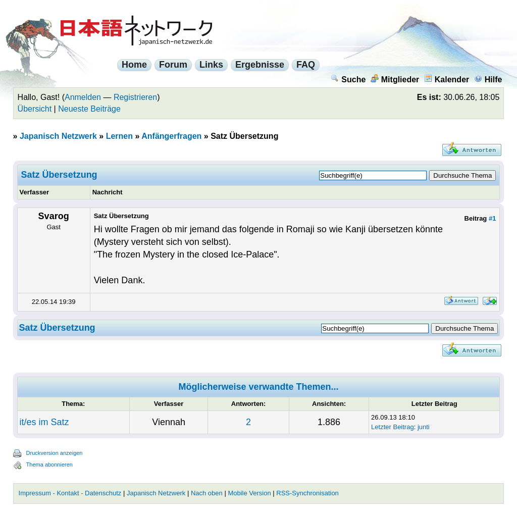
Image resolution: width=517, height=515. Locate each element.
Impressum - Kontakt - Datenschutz (70, 493)
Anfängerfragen (171, 136)
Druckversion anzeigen (54, 453)
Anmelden (83, 97)
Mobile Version (249, 493)
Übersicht (35, 109)
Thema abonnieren (49, 464)
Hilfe (488, 79)
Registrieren (135, 97)
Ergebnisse (259, 65)
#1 (492, 218)
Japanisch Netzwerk (58, 136)
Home (134, 65)
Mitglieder (395, 79)
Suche (348, 79)
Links (211, 65)
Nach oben (207, 493)
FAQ (305, 65)
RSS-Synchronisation (307, 493)
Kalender (446, 79)
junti (424, 427)
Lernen (119, 136)
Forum (173, 65)
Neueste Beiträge (89, 109)
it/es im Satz (44, 422)
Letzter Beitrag (392, 427)
